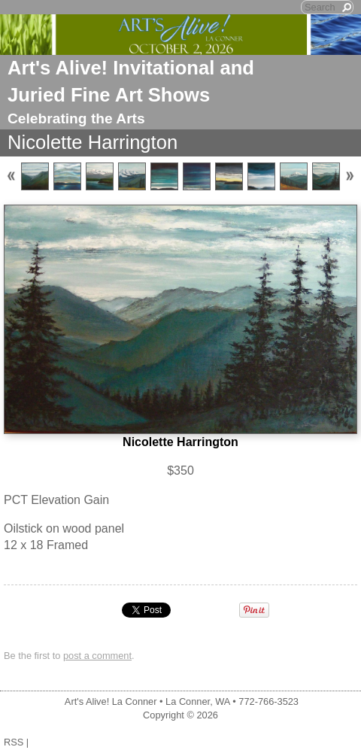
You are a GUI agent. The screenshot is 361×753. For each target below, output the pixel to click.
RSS (13, 742)
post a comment (97, 655)
